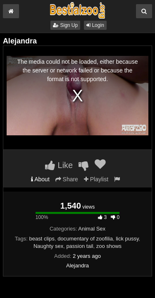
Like (59, 165)
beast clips (42, 239)
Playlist (96, 179)
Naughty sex (48, 246)
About (40, 179)
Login (95, 25)
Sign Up (65, 25)
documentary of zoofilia (85, 239)
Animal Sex (91, 229)
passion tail (79, 246)
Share (66, 179)
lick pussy (127, 239)
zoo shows (109, 246)
